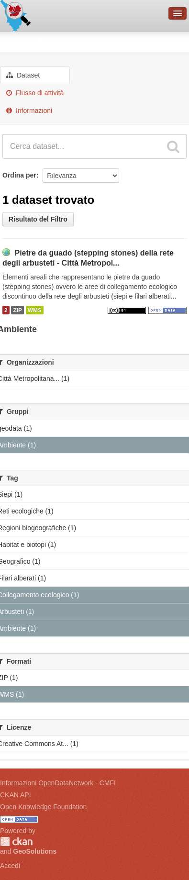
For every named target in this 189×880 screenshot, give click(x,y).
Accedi (10, 865)
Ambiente (58, 40)
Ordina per (19, 175)
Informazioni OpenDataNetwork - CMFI (58, 783)
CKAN (16, 841)
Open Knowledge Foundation (43, 807)
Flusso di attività (35, 93)
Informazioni (29, 110)
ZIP (17, 310)
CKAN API (15, 795)
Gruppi (14, 40)
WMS (35, 310)
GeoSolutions (34, 851)
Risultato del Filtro (38, 219)
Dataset (23, 75)
